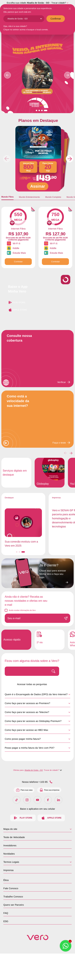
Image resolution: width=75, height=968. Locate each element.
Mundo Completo (53, 197)
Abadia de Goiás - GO (38, 3)
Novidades (9, 853)
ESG (5, 921)
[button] (69, 158)
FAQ (5, 913)
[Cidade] (24, 19)
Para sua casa (24, 790)
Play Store (16, 302)
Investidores (9, 845)
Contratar (18, 261)
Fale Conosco (10, 888)
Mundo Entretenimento (29, 197)
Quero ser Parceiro (13, 904)
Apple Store (17, 310)
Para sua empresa (49, 790)
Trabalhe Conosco (13, 896)
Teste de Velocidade (14, 837)
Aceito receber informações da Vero (22, 610)
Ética (6, 880)
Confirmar (56, 18)
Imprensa (8, 870)
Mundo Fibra (7, 197)
